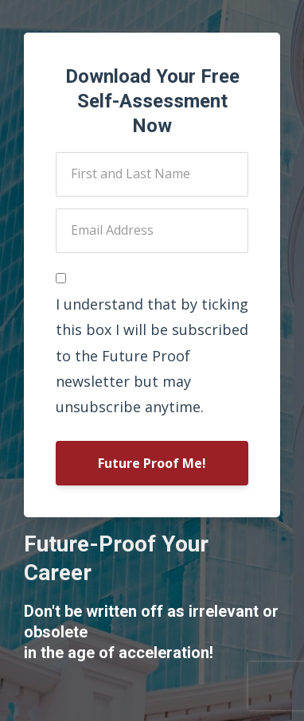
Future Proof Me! (152, 463)
